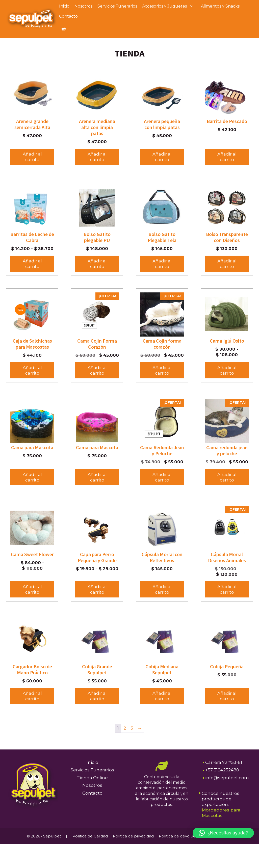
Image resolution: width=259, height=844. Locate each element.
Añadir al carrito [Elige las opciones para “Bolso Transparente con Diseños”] (227, 263)
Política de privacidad (133, 836)
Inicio (64, 6)
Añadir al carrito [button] (32, 157)
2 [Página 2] (124, 728)
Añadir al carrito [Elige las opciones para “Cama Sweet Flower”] (32, 589)
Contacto (68, 16)
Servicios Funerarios (117, 6)
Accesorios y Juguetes (170, 6)
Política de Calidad (90, 836)
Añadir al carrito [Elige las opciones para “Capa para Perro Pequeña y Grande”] (97, 589)
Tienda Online (92, 777)
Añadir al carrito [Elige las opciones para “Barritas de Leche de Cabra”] (32, 263)
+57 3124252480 (222, 769)
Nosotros (83, 6)
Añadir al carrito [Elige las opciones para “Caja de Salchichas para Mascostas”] (32, 370)
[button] (223, 833)
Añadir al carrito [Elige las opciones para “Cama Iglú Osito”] (227, 370)
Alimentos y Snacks (220, 6)
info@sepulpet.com (227, 777)
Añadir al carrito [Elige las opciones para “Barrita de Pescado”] (227, 157)
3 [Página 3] (132, 728)
